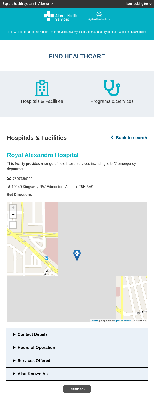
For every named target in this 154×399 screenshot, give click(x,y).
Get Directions (19, 195)
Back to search (128, 137)
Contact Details (33, 334)
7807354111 (23, 179)
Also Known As (33, 373)
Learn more (138, 32)
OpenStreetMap (123, 320)
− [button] (13, 214)
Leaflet (95, 320)
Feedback (77, 389)
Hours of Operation (36, 347)
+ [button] (13, 208)
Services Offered (34, 360)
